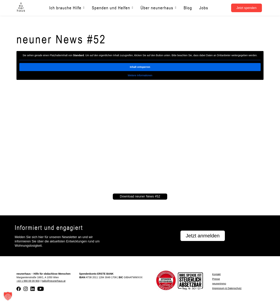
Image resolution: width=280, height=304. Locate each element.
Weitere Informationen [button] (140, 75)
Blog (188, 7)
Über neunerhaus (159, 7)
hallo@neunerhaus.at (53, 280)
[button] (8, 296)
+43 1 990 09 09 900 (28, 280)
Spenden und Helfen (112, 7)
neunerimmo (219, 283)
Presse (216, 279)
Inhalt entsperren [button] (140, 66)
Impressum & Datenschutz (227, 288)
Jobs (203, 7)
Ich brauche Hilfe (67, 7)
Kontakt (216, 274)
